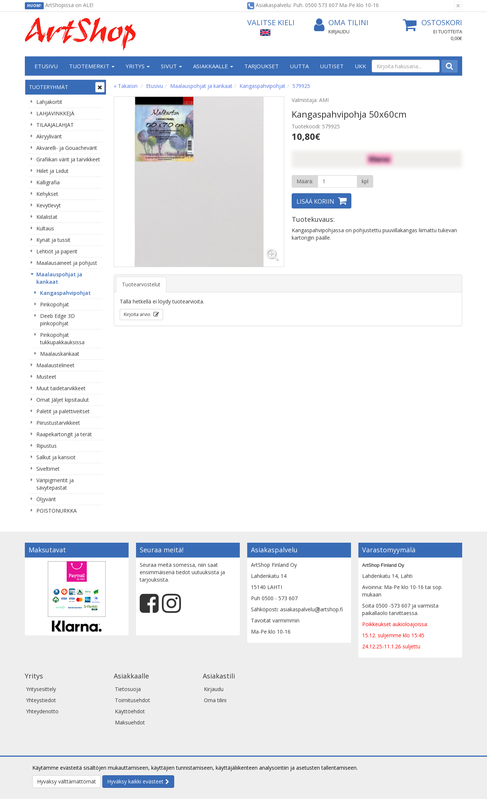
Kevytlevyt (48, 205)
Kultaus (45, 228)
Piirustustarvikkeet (58, 422)
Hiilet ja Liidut (52, 170)
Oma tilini (341, 22)
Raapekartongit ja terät (64, 434)
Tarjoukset (261, 66)
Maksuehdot (130, 722)
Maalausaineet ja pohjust (66, 262)
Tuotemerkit (92, 66)
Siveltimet (48, 468)
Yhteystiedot (41, 700)
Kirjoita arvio (138, 314)
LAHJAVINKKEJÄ (55, 113)
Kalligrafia (48, 182)
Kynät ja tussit (53, 239)
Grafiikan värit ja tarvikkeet (68, 159)
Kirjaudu (338, 31)
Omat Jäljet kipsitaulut (62, 399)
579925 (301, 85)
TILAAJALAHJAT (55, 124)
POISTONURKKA (56, 510)
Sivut (171, 66)
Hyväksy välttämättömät (66, 781)
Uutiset (332, 66)
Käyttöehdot (130, 711)
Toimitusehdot (132, 700)
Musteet (46, 376)
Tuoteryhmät (48, 87)
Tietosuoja (128, 689)
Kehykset (47, 193)
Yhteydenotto (42, 711)
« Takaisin (126, 85)
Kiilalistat (46, 216)
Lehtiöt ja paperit (56, 251)
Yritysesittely (41, 689)
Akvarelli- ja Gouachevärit (66, 147)
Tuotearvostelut (141, 284)
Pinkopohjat (54, 304)
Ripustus (46, 445)
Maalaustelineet (55, 365)
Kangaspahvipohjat (65, 292)
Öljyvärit (46, 499)
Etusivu (46, 66)
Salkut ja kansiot (56, 457)
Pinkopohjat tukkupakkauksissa (62, 338)
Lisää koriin (315, 201)
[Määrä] (337, 181)
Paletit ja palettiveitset (63, 411)
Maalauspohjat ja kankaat (59, 278)
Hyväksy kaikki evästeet (135, 781)
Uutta (299, 66)
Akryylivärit (49, 136)
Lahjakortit (49, 101)
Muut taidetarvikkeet (61, 388)
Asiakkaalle (213, 66)
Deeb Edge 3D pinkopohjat (57, 319)
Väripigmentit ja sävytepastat (55, 484)
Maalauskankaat (59, 353)
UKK (360, 66)
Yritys (138, 66)
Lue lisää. (370, 767)
